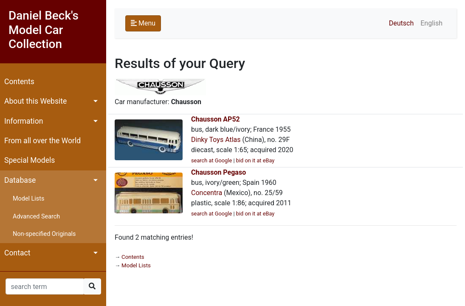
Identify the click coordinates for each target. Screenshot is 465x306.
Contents (19, 81)
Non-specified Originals (44, 234)
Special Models (29, 160)
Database (20, 180)
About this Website (35, 101)
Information (23, 121)
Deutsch (401, 23)
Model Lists (28, 198)
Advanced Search (36, 216)
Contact (17, 253)
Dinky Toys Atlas (216, 140)
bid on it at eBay (255, 160)
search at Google (211, 160)
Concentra (206, 193)
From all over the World (42, 140)
